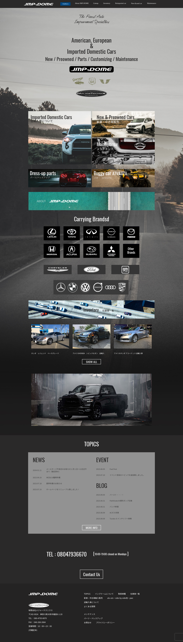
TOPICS (65, 4)
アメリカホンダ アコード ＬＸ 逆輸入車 (128, 353)
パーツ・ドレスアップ (93, 618)
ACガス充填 (114, 512)
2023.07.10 (37, 489)
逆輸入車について (91, 602)
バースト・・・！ (117, 495)
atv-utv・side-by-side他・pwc (120, 598)
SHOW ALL (91, 362)
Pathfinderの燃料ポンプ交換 (121, 500)
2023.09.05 (100, 495)
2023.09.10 (37, 477)
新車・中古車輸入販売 (93, 598)
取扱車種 (122, 594)
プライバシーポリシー (105, 622)
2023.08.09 (100, 512)
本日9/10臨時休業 (53, 477)
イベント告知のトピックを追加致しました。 (127, 475)
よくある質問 (89, 606)
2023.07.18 (37, 483)
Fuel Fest (113, 469)
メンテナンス (89, 614)
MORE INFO (91, 528)
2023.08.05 (100, 469)
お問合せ (87, 622)
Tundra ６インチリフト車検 (121, 518)
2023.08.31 (100, 500)
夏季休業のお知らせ (54, 483)
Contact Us (91, 574)
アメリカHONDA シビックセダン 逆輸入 (88, 353)
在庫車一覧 (135, 594)
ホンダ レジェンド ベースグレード (45, 353)
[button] (34, 399)
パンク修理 (114, 506)
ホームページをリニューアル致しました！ (62, 489)
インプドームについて (104, 594)
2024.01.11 (37, 470)
